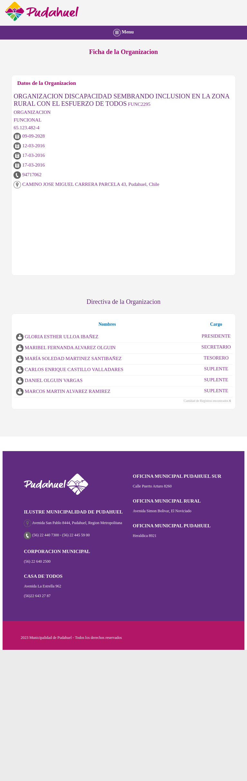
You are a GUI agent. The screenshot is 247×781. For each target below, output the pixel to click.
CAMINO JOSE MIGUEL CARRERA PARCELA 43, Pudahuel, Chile (86, 184)
